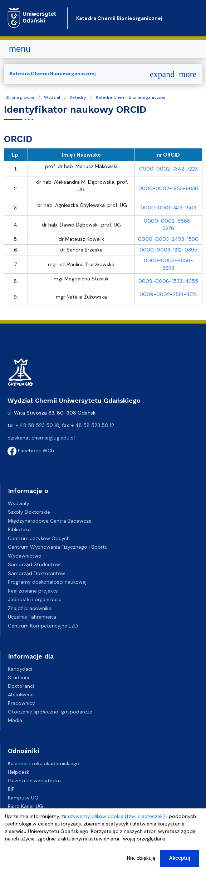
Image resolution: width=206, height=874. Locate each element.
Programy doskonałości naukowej (47, 582)
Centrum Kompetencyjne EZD (43, 626)
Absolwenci (21, 694)
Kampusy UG (23, 797)
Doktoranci (21, 686)
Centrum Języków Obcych (39, 538)
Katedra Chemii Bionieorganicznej (119, 18)
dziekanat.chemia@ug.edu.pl (41, 438)
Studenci (18, 677)
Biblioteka (19, 529)
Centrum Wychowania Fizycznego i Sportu (58, 547)
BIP (11, 789)
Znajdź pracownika (30, 608)
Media (15, 720)
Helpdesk (18, 772)
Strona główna (19, 97)
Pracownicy (21, 703)
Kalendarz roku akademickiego (43, 763)
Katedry (78, 97)
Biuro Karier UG (25, 806)
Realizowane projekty (33, 591)
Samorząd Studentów (34, 564)
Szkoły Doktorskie (29, 512)
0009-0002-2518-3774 (168, 294)
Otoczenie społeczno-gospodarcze (50, 711)
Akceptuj (179, 858)
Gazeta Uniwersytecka (34, 780)
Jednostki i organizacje (35, 599)
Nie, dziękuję (141, 858)
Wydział (52, 97)
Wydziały (18, 503)
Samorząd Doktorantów (36, 573)
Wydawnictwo (24, 556)
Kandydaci (20, 669)
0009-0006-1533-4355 (168, 281)
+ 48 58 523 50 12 (92, 425)
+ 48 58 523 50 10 (37, 425)
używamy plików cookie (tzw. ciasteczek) (116, 816)
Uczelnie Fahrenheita (32, 617)
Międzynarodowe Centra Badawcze (50, 521)
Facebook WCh (31, 450)
